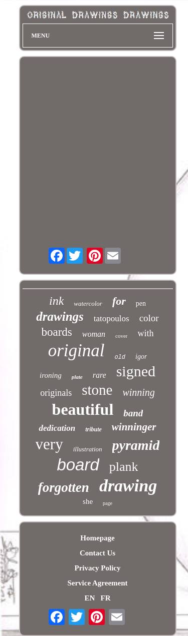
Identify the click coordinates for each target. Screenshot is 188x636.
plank (123, 466)
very (49, 444)
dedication (57, 428)
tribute (93, 429)
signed (135, 371)
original (76, 350)
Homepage (97, 538)
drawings (59, 316)
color (149, 318)
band (133, 413)
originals (56, 393)
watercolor (88, 303)
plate (77, 377)
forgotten (63, 487)
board (78, 464)
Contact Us (97, 553)
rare (99, 375)
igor (141, 356)
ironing (51, 375)
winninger (134, 427)
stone (97, 390)
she (88, 501)
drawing (128, 485)
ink (56, 300)
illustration (87, 449)
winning (138, 392)
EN (89, 598)
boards (56, 332)
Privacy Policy (97, 568)
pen (141, 303)
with (145, 333)
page (107, 503)
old (119, 357)
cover (121, 336)
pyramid (136, 445)
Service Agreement (97, 583)
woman (93, 334)
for (119, 301)
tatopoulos (111, 318)
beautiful (83, 409)
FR (106, 598)
